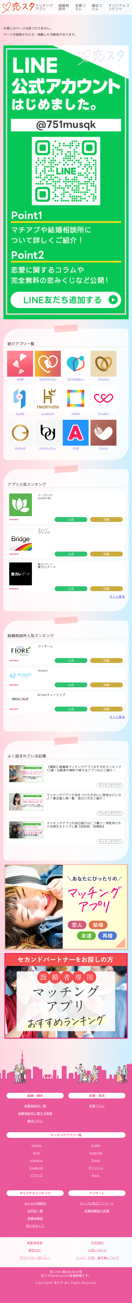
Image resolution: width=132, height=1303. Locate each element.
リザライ (75, 413)
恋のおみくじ (35, 1226)
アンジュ (103, 448)
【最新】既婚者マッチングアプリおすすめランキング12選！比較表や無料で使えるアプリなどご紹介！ (84, 768)
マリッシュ (103, 379)
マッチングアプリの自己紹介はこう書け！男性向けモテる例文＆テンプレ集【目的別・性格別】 (84, 824)
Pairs (96, 1175)
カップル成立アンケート (97, 1203)
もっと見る (117, 596)
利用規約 (97, 1243)
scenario (36, 1160)
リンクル (20, 413)
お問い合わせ (97, 1250)
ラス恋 (20, 379)
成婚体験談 (35, 1218)
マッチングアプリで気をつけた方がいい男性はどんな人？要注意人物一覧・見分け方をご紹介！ (84, 796)
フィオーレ (45, 646)
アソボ (75, 448)
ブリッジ (44, 532)
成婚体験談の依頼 (96, 1211)
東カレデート (47, 566)
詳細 (106, 519)
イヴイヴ (36, 1175)
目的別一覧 (35, 1211)
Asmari (43, 670)
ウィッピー (103, 413)
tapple (36, 1145)
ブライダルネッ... (75, 379)
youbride (44, 497)
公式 (71, 519)
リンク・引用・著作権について (97, 1258)
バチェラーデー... (48, 448)
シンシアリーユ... (48, 379)
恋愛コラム (80, 7)
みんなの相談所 (35, 1203)
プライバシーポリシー (34, 1258)
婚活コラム (97, 7)
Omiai (95, 1160)
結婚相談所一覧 (35, 1106)
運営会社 (35, 1250)
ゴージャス (20, 448)
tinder (95, 1145)
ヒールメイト (47, 413)
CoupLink (36, 1168)
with (36, 1153)
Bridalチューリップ (51, 694)
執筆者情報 (35, 1243)
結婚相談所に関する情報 (35, 1113)
